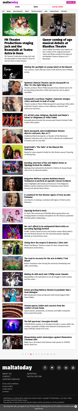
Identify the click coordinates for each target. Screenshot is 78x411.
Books (9, 11)
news (36, 7)
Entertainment (18, 11)
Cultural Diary (54, 11)
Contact (6, 376)
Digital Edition (34, 376)
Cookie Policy (7, 389)
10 (48, 354)
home (17, 7)
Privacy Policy (7, 386)
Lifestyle (64, 11)
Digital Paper (57, 7)
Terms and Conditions (10, 384)
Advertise (32, 374)
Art (3, 11)
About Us (6, 374)
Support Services (11, 379)
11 (51, 354)
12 (55, 354)
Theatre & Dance (36, 11)
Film (46, 11)
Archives (5, 392)
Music (27, 11)
